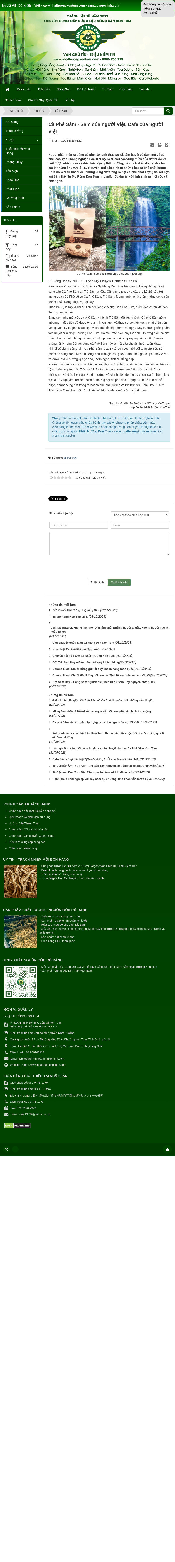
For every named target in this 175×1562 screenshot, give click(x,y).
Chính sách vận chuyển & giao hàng (31, 830)
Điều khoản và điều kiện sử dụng (29, 811)
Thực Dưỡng (14, 131)
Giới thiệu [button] (126, 89)
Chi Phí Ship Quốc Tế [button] (43, 100)
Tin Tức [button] (107, 89)
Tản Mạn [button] (145, 89)
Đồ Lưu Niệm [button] (86, 89)
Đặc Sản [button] (44, 89)
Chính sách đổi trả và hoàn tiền (28, 823)
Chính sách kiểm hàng (23, 842)
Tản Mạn (12, 171)
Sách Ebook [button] (13, 100)
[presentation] (109, 561)
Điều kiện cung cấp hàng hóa (27, 836)
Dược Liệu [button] (24, 89)
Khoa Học (12, 180)
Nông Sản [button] (63, 89)
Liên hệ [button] (69, 100)
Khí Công (12, 122)
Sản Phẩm (13, 207)
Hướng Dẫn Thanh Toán (24, 817)
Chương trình (15, 198)
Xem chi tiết (150, 12)
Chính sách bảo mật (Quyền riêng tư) (32, 805)
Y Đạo (10, 140)
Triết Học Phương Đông (18, 151)
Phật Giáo (12, 189)
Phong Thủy (14, 162)
